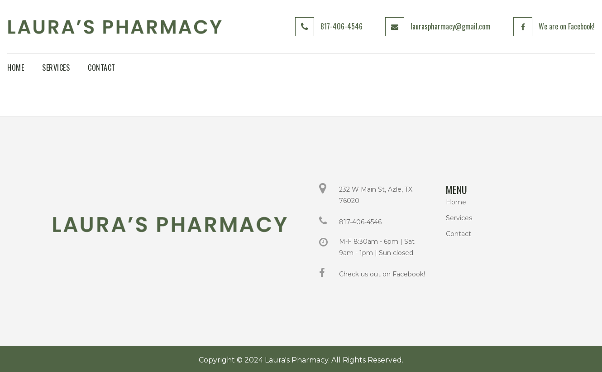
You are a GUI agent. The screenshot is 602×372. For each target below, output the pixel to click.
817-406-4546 (341, 26)
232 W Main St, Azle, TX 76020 (375, 195)
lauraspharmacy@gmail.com (451, 26)
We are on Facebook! (567, 26)
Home (456, 202)
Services (459, 218)
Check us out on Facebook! (382, 274)
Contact (458, 234)
